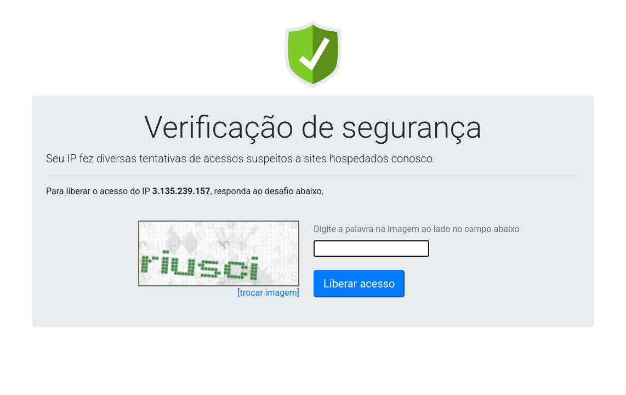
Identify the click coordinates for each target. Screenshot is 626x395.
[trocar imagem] (268, 292)
